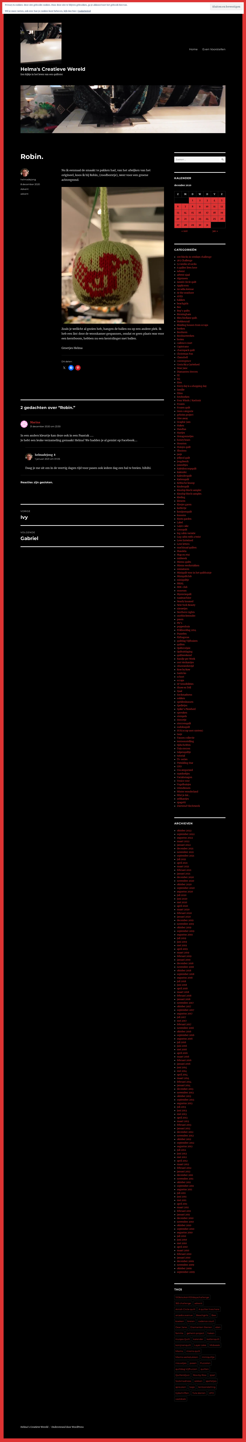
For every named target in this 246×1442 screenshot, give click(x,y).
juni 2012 (182, 1153)
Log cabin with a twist (189, 536)
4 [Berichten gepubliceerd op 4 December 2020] (214, 200)
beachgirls (182, 303)
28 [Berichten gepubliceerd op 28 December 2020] (185, 225)
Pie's (179, 623)
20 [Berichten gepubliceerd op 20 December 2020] (177, 218)
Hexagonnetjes (185, 436)
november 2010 (185, 1221)
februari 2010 (184, 1254)
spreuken (182, 712)
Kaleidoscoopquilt (186, 468)
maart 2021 (183, 866)
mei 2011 (181, 1200)
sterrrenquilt (184, 723)
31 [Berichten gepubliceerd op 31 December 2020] (207, 225)
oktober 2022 (184, 830)
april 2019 (182, 949)
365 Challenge (184, 260)
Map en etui (183, 554)
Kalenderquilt (184, 475)
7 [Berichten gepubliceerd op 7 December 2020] (185, 206)
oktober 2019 (184, 927)
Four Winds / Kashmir (189, 400)
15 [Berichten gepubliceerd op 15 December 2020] (192, 212)
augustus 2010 (185, 1232)
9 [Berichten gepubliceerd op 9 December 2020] (200, 206)
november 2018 (185, 967)
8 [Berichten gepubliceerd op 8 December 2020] (192, 206)
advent (24, 193)
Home (193, 49)
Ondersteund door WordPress (67, 1427)
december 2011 (185, 1175)
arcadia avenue (184, 1315)
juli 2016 (181, 1042)
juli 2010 (181, 1236)
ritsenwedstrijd (185, 666)
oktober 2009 (184, 1268)
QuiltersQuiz (183, 648)
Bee (179, 307)
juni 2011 (182, 1196)
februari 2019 (184, 956)
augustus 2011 (184, 1189)
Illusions (182, 450)
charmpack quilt (186, 350)
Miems (179, 1351)
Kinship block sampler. (189, 493)
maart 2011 (183, 1207)
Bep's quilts (183, 310)
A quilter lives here (187, 267)
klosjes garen (184, 504)
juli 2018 (181, 981)
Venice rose (183, 780)
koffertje (181, 508)
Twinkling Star (185, 763)
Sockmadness (184, 694)
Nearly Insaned (185, 601)
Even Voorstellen (214, 49)
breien (180, 339)
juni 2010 (182, 1239)
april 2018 (182, 988)
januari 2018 (183, 999)
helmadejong (28, 179)
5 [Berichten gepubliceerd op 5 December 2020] (221, 200)
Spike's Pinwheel (186, 709)
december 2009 (185, 1261)
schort (180, 676)
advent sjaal (183, 274)
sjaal (212, 1375)
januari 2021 (183, 873)
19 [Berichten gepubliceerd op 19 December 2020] (222, 212)
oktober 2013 (184, 1096)
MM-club (182, 587)
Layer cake (182, 526)
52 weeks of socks (187, 264)
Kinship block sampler (189, 490)
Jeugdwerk (183, 461)
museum (182, 590)
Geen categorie (185, 411)
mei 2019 (182, 945)
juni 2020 (182, 898)
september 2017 (185, 1010)
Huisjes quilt (184, 447)
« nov (184, 231)
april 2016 (182, 1053)
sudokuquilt (183, 727)
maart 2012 (183, 1164)
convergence (184, 361)
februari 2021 (184, 870)
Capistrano (183, 346)
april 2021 (182, 862)
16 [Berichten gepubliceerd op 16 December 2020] (200, 212)
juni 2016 (182, 1046)
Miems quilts (184, 562)
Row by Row (183, 669)
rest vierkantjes (185, 662)
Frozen (181, 404)
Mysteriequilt (184, 594)
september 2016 (185, 1035)
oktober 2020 (184, 884)
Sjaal (179, 691)
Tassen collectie (185, 737)
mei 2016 (182, 1049)
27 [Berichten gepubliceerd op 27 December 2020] (178, 225)
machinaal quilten (187, 547)
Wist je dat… (183, 795)
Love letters (183, 544)
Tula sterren (183, 748)
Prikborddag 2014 (186, 630)
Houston (182, 443)
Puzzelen (182, 633)
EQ (178, 379)
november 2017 (185, 1002)
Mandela (181, 551)
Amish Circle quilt (186, 282)
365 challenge (183, 1303)
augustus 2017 (185, 1013)
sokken (181, 698)
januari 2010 (183, 1257)
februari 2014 (184, 1081)
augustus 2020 (185, 891)
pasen (180, 619)
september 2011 (185, 1185)
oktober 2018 (184, 970)
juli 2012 (181, 1150)
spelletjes (211, 1381)
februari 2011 (184, 1211)
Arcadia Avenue (185, 289)
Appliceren (183, 285)
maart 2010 (183, 1250)
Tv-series (182, 759)
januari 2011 (183, 1214)
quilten (181, 644)
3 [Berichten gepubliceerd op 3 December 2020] (207, 200)
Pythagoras (183, 637)
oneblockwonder (186, 615)
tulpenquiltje (184, 752)
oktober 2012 (184, 1139)
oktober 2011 (184, 1182)
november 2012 (185, 1135)
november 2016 (185, 1028)
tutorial (181, 755)
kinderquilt (183, 486)
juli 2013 (181, 1107)
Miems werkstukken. (187, 1357)
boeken (181, 328)
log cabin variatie (186, 533)
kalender (198, 1339)
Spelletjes (182, 705)
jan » (215, 231)
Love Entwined (185, 540)
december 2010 (185, 1218)
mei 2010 (182, 1243)
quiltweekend (184, 655)
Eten (179, 382)
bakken (181, 300)
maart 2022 (183, 841)
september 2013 (185, 1099)
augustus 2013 (184, 1103)
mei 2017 (182, 1020)
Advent (24, 189)
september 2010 (185, 1229)
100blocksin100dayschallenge (192, 1297)
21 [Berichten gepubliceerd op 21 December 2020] (185, 218)
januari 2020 (184, 916)
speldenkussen (185, 701)
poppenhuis (183, 626)
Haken (180, 425)
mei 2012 (182, 1157)
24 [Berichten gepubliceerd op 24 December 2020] (207, 218)
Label (180, 522)
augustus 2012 (185, 1146)
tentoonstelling (185, 741)
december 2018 (185, 963)
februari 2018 (184, 995)
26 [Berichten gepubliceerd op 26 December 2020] (221, 218)
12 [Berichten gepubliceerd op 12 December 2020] (222, 206)
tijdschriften (184, 745)
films (180, 393)
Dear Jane (182, 368)
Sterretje (181, 719)
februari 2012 (184, 1168)
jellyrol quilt (183, 457)
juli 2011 (181, 1193)
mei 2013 (182, 1114)
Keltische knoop (186, 483)
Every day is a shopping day (192, 386)
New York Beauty (186, 605)
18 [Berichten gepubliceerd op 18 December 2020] (214, 212)
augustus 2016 (185, 1038)
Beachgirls (202, 1315)
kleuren (181, 501)
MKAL (180, 583)
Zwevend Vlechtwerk (188, 806)
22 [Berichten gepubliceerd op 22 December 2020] (192, 218)
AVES (180, 296)
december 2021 (185, 848)
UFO (179, 766)
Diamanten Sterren (187, 371)
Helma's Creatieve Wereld (52, 69)
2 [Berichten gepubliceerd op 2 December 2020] (200, 200)
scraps (180, 680)
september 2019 (185, 931)
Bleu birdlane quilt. (187, 317)
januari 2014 (183, 1085)
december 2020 (185, 877)
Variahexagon (184, 777)
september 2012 (185, 1142)
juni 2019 (182, 941)
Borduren (182, 332)
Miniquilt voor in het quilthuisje (194, 572)
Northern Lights (186, 612)
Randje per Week (186, 658)
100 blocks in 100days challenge (194, 256)
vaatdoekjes (183, 773)
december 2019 (185, 920)
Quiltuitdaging (185, 651)
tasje (179, 734)
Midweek (215, 1345)
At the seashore (185, 292)
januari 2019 (183, 959)
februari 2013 (184, 1124)
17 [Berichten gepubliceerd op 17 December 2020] (207, 212)
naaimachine (184, 597)
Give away (182, 418)
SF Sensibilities (185, 684)
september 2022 (186, 834)
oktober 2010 (184, 1225)
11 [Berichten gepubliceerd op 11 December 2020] (214, 206)
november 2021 (185, 852)
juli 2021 (181, 859)
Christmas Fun (185, 353)
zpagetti (181, 802)
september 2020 (186, 888)
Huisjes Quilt (182, 1339)
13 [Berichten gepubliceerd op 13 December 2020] (178, 212)
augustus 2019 (185, 934)
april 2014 (182, 1074)
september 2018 (185, 974)
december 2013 (185, 1089)
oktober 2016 (184, 1031)
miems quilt (193, 1351)
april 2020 (182, 906)
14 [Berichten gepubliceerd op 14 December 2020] (185, 212)
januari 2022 (184, 845)
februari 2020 (184, 913)
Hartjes (181, 432)
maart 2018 (183, 992)
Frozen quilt (183, 407)
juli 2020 (181, 895)
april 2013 (182, 1117)
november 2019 (185, 923)
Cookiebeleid (84, 11)
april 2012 (182, 1160)
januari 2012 (183, 1171)
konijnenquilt (184, 511)
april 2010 (182, 1246)
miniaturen (183, 569)
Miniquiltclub (184, 576)
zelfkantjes (183, 798)
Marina (35, 422)
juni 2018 (182, 984)
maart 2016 (183, 1056)
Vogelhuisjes (184, 784)
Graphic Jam (183, 422)
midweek (182, 558)
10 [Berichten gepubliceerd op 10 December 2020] (207, 206)
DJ (178, 375)
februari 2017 (184, 1024)
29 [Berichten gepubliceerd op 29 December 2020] (192, 225)
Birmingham (184, 314)
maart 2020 (183, 909)
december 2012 (185, 1132)
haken (211, 1333)
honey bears (183, 440)
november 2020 (185, 880)
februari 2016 (184, 1060)
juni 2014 (182, 1067)
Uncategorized (185, 770)
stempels (182, 716)
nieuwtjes (182, 608)
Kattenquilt (183, 479)
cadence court (184, 343)
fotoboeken (183, 396)
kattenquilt (213, 1339)
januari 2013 (183, 1128)
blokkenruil (183, 321)
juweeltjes (182, 465)
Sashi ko (181, 673)
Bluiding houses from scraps (192, 325)
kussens (181, 515)
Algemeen (182, 278)
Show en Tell (184, 687)
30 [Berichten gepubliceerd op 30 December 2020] (200, 225)
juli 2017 (181, 1017)
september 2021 (185, 855)
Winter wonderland (187, 791)
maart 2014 (183, 1078)
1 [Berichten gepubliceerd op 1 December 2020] (192, 200)
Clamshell (182, 357)
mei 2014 (182, 1071)
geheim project (185, 414)
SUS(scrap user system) (190, 730)
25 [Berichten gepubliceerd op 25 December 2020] (214, 218)
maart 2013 (183, 1121)
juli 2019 (181, 938)
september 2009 (186, 1272)
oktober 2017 (184, 1006)
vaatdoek (180, 1399)
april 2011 (182, 1203)
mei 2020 (182, 902)
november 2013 (185, 1092)
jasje (179, 454)
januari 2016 (183, 1063)
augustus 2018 (185, 977)
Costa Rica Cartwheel (188, 364)
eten (218, 1327)
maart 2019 (183, 952)
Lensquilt (182, 529)
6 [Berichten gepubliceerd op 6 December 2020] (178, 206)
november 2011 (185, 1178)
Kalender (182, 472)
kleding (181, 497)
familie (180, 389)
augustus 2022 (185, 837)
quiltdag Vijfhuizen (187, 640)
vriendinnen (183, 788)
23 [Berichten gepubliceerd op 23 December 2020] (200, 218)
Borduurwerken (185, 335)
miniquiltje (183, 579)
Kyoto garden (184, 518)
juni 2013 (182, 1110)
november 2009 (185, 1264)
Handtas (181, 429)
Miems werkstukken (188, 565)
